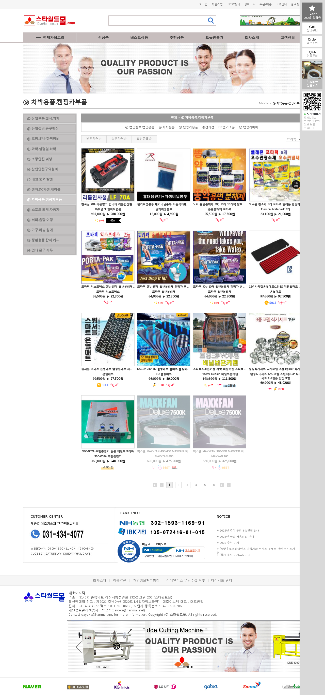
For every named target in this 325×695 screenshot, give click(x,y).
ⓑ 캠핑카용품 (190, 127)
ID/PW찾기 (233, 4)
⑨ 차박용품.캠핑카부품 (197, 117)
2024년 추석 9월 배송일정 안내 (239, 530)
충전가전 (209, 127)
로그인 (203, 4)
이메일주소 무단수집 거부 (185, 580)
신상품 (103, 37)
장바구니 (249, 4)
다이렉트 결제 (221, 580)
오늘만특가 (214, 37)
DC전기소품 (228, 127)
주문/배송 (265, 4)
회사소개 (252, 37)
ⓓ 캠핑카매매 (250, 127)
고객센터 (281, 4)
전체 (174, 117)
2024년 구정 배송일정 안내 (237, 536)
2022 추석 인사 (229, 542)
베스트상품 (139, 37)
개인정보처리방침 (146, 580)
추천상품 (177, 37)
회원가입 (217, 4)
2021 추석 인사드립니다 (235, 555)
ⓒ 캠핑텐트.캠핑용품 (141, 127)
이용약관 (119, 580)
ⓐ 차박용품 (168, 127)
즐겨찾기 (296, 4)
